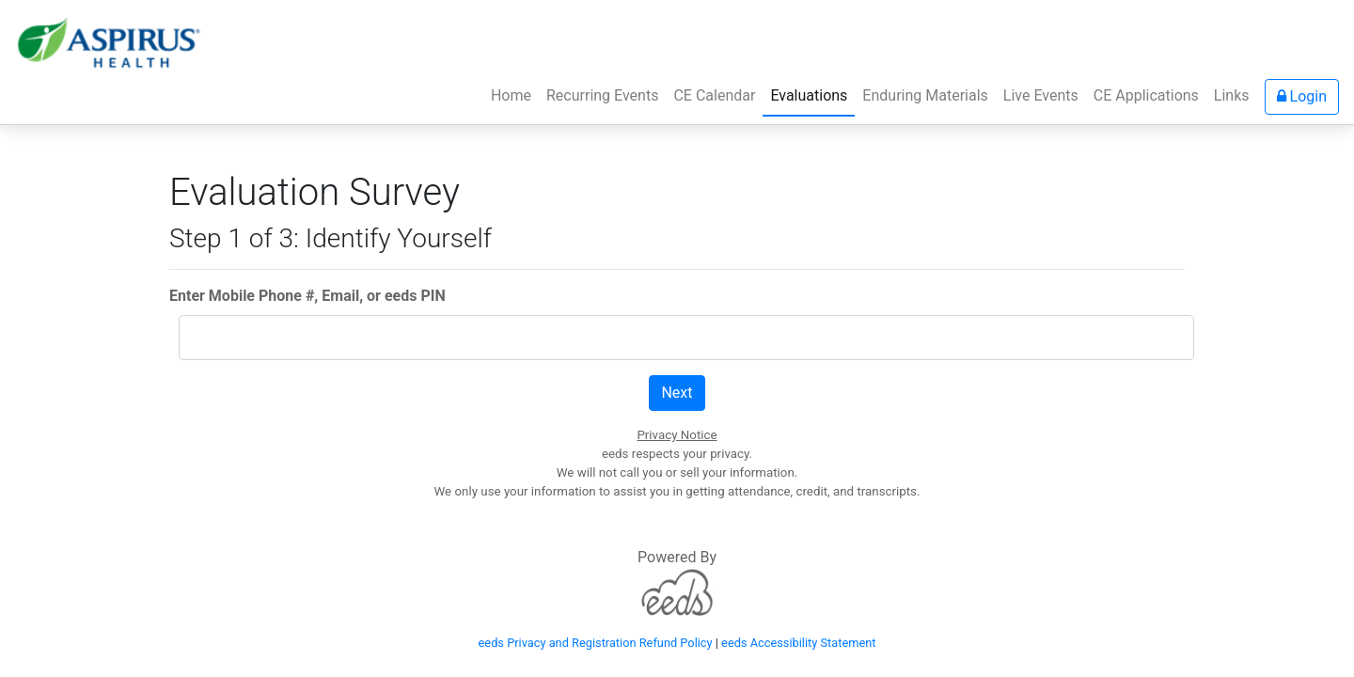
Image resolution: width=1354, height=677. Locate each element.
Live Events (1040, 95)
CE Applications (1146, 95)
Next (676, 392)
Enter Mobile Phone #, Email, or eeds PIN (307, 296)
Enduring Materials (924, 95)
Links (1232, 95)
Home (515, 94)
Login (1302, 96)
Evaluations (808, 95)
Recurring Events (602, 95)
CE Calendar (714, 95)
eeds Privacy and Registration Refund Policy (596, 643)
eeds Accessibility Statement (798, 643)
